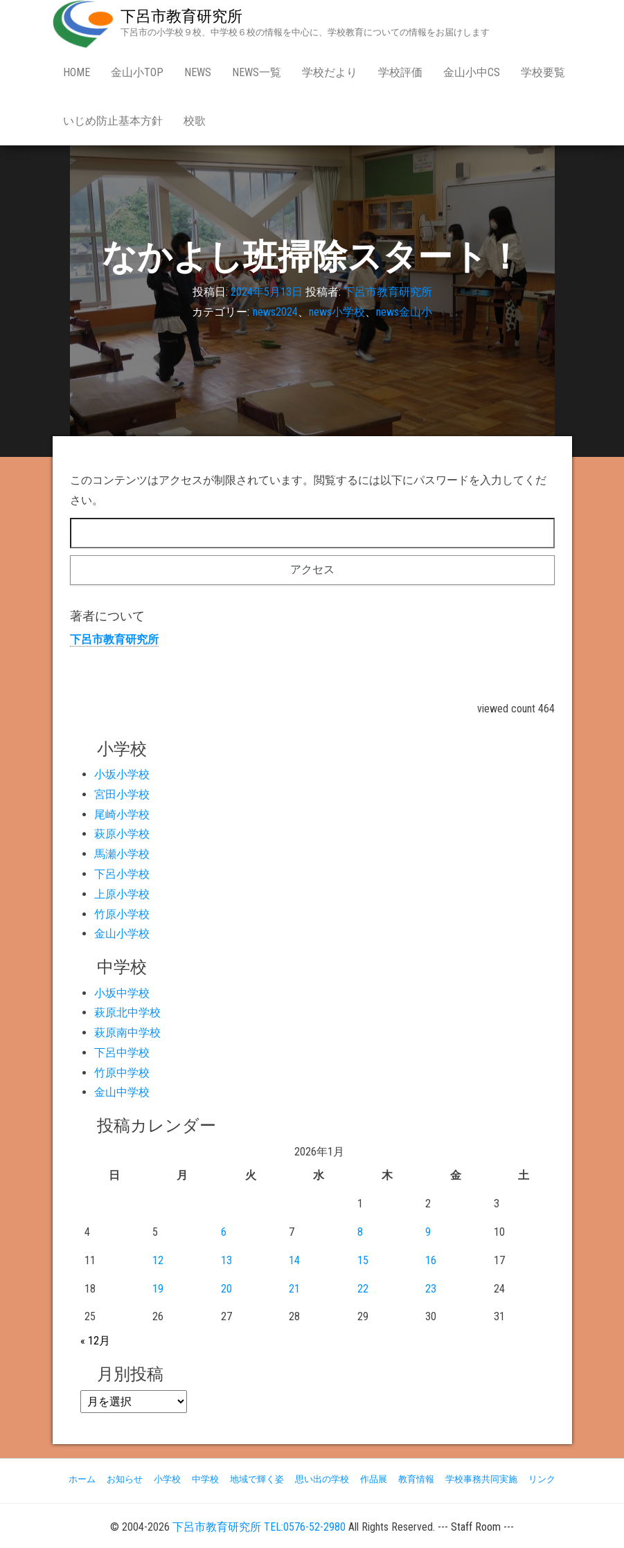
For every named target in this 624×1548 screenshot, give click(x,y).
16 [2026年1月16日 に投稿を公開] (430, 1260)
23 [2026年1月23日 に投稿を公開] (430, 1288)
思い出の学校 (322, 1479)
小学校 (167, 1479)
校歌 (195, 120)
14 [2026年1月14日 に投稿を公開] (294, 1260)
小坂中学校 (122, 993)
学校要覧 (543, 72)
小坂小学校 (122, 774)
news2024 (275, 311)
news (197, 72)
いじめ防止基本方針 (113, 120)
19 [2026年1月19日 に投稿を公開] (157, 1288)
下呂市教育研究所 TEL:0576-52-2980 (259, 1526)
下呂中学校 (122, 1052)
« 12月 (95, 1340)
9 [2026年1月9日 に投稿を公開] (428, 1232)
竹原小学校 (122, 914)
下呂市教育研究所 (181, 16)
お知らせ (125, 1479)
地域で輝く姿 (257, 1479)
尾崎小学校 (122, 814)
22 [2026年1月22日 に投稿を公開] (362, 1288)
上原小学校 (122, 894)
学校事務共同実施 (481, 1479)
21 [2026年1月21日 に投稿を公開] (294, 1288)
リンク (541, 1479)
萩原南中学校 (127, 1032)
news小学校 (337, 311)
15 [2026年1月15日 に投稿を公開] (362, 1260)
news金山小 (404, 311)
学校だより (329, 72)
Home (76, 72)
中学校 (205, 1479)
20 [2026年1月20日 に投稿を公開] (226, 1288)
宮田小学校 (122, 794)
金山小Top (137, 72)
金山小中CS (471, 72)
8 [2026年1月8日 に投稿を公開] (360, 1232)
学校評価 (400, 72)
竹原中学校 (122, 1072)
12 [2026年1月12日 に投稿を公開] (157, 1260)
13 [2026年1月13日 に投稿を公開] (226, 1260)
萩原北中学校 (127, 1012)
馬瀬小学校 (122, 854)
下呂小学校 (122, 874)
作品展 (373, 1479)
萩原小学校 (122, 833)
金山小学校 (122, 933)
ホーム (82, 1479)
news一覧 (256, 72)
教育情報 (416, 1479)
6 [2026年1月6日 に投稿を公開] (223, 1232)
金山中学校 (122, 1092)
